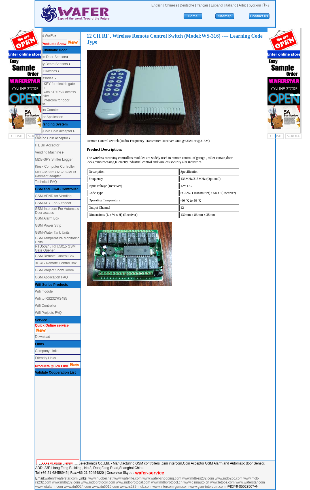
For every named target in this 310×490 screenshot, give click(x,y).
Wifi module (44, 291)
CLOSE (16, 136)
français (203, 5)
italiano (231, 5)
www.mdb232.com (66, 482)
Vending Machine (48, 152)
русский (255, 5)
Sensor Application (49, 117)
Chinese (171, 5)
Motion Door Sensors (51, 57)
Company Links (47, 351)
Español (217, 5)
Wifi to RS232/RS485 (51, 299)
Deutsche (187, 5)
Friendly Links (45, 358)
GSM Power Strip (48, 225)
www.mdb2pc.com (229, 478)
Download (42, 337)
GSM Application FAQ (51, 277)
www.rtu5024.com (77, 487)
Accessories (44, 78)
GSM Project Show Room (54, 270)
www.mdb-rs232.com (198, 478)
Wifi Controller (45, 306)
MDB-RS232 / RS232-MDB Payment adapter (55, 174)
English (156, 5)
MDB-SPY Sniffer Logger (54, 159)
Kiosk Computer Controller (55, 167)
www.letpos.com (222, 482)
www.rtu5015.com (105, 487)
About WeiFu (45, 36)
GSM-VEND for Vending (53, 196)
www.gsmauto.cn (196, 482)
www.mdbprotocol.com (98, 482)
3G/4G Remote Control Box (56, 263)
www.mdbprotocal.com (133, 482)
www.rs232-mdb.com (136, 487)
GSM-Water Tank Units (52, 233)
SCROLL (34, 136)
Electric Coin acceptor (51, 138)
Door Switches (46, 71)
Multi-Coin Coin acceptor (53, 131)
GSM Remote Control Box (55, 256)
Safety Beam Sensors (52, 64)
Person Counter (47, 110)
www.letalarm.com (49, 487)
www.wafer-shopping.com (162, 478)
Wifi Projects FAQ (48, 313)
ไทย (266, 5)
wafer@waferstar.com (61, 478)
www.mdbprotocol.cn (167, 482)
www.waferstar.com (250, 482)
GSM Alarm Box (47, 218)
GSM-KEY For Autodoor (53, 203)
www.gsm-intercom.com (208, 487)
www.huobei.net (100, 478)
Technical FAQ (46, 182)
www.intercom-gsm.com (171, 487)
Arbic (242, 5)
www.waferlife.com (127, 478)
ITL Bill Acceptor (47, 145)
